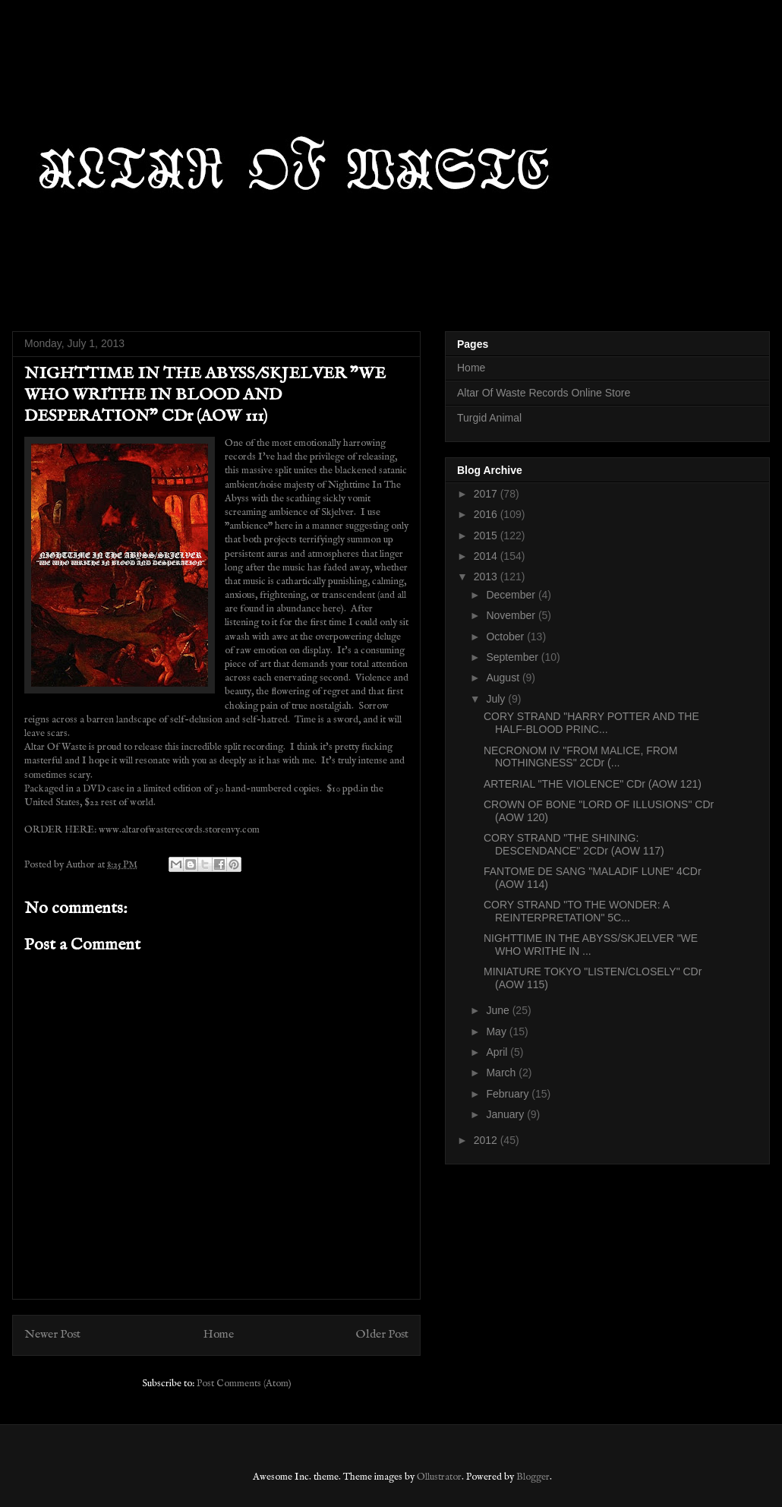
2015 (487, 535)
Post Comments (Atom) (244, 1383)
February (508, 1094)
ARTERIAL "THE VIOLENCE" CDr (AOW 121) (593, 784)
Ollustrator (439, 1477)
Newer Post (52, 1334)
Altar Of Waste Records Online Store (543, 393)
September (513, 657)
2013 (487, 576)
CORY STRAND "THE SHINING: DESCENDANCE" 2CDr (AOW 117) (574, 844)
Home (218, 1334)
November (512, 615)
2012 (487, 1140)
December (512, 595)
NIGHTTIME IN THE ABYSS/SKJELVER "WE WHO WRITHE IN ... (591, 944)
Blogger (533, 1477)
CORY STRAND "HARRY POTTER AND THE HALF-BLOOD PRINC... (591, 722)
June (499, 1010)
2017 (487, 494)
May (497, 1031)
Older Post (382, 1334)
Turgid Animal (489, 418)
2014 (487, 556)
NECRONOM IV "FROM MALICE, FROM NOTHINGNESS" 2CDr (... (580, 756)
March (502, 1072)
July (497, 699)
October (506, 636)
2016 (487, 514)
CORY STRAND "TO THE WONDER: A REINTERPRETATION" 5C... (576, 911)
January (506, 1114)
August (504, 677)
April (498, 1052)
